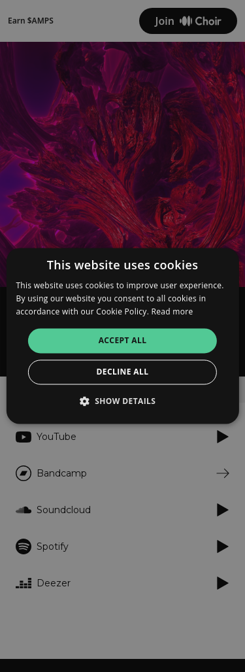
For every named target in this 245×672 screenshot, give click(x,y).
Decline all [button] (123, 372)
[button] (123, 401)
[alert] (122, 336)
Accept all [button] (123, 340)
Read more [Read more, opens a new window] (172, 311)
